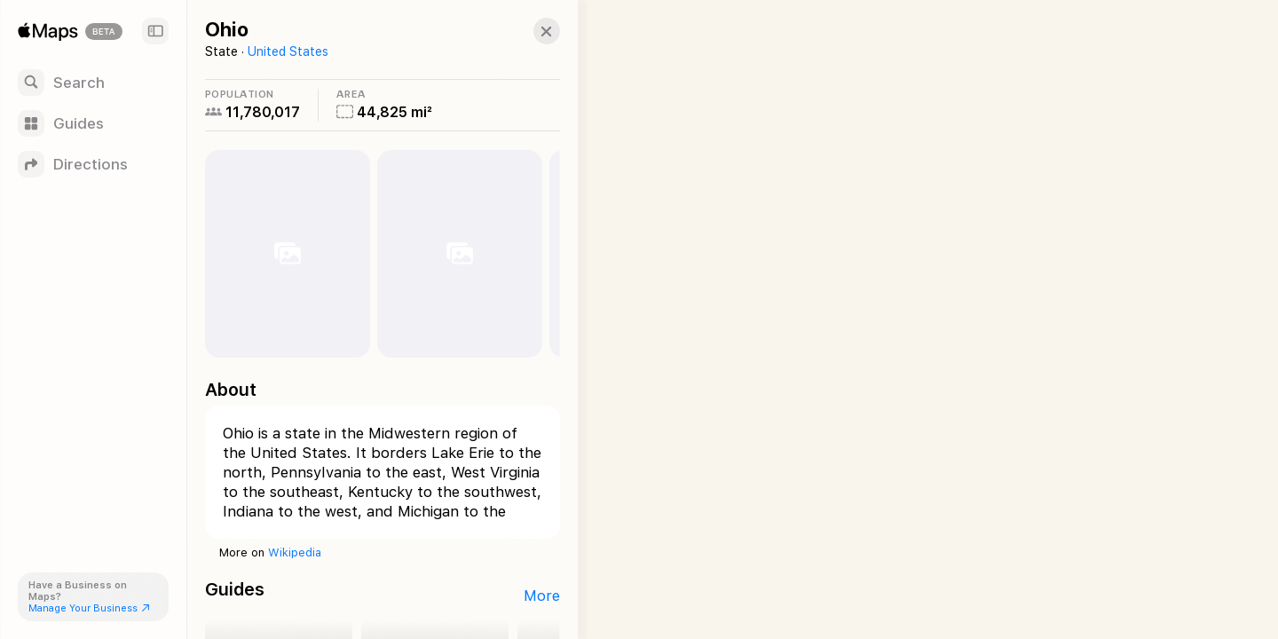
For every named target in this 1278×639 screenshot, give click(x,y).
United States (288, 51)
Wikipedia (294, 552)
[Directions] (93, 164)
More (524, 595)
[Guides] (93, 123)
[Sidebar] (155, 31)
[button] (529, 31)
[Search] (93, 82)
